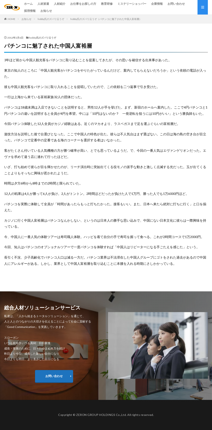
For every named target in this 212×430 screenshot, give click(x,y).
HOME (11, 19)
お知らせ (46, 10)
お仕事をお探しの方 (83, 3)
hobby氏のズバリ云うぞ (51, 19)
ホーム (28, 3)
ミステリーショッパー (131, 3)
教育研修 (107, 3)
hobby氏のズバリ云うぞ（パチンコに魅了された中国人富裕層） (106, 19)
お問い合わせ (176, 3)
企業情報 (157, 3)
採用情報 (30, 10)
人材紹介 (59, 3)
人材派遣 (43, 3)
